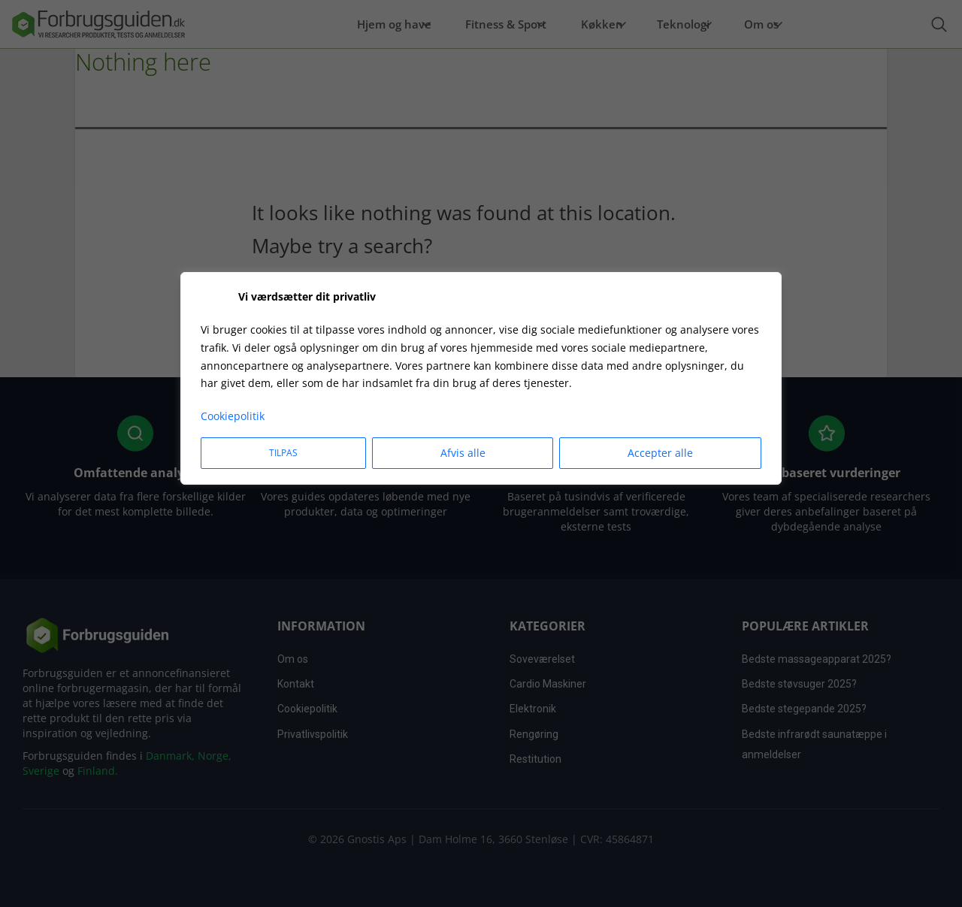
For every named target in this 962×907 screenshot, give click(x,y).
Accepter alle (660, 453)
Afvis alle (463, 453)
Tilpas (283, 452)
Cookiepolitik (233, 416)
